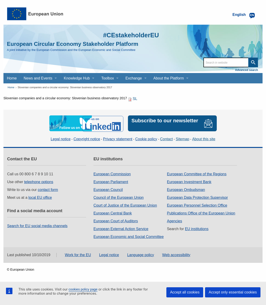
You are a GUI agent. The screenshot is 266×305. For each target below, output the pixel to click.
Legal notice (60, 138)
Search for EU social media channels (37, 225)
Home (11, 87)
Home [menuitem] (12, 78)
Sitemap (182, 138)
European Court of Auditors (115, 220)
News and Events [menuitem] (38, 78)
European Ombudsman (186, 189)
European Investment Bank (189, 181)
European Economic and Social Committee (128, 236)
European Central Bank (112, 212)
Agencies (174, 220)
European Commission (112, 173)
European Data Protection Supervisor (197, 197)
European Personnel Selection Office (197, 205)
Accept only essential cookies (233, 292)
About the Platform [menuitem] (168, 78)
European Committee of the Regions (196, 173)
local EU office (40, 197)
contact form (48, 189)
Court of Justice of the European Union (125, 205)
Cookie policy (146, 138)
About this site (203, 138)
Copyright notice (86, 138)
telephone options (38, 181)
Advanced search (246, 70)
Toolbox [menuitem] (107, 78)
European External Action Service (120, 228)
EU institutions (196, 228)
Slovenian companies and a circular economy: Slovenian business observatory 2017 (65, 87)
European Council (108, 189)
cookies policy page (83, 289)
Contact (166, 138)
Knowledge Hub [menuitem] (77, 78)
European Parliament (110, 181)
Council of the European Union (118, 197)
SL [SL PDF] (135, 99)
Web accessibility (176, 254)
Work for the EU (78, 254)
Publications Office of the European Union (201, 212)
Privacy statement (117, 138)
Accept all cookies (185, 292)
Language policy (140, 254)
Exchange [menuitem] (133, 78)
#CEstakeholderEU (128, 35)
